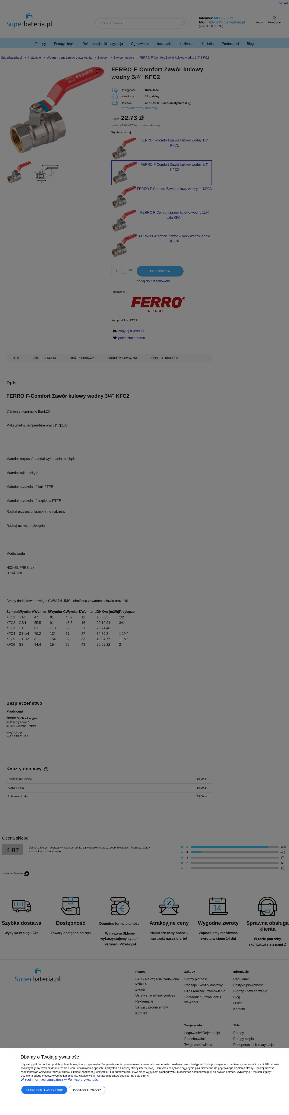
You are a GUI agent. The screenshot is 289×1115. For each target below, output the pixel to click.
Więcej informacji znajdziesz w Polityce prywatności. (60, 1079)
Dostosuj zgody (87, 1090)
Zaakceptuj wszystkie (44, 1090)
